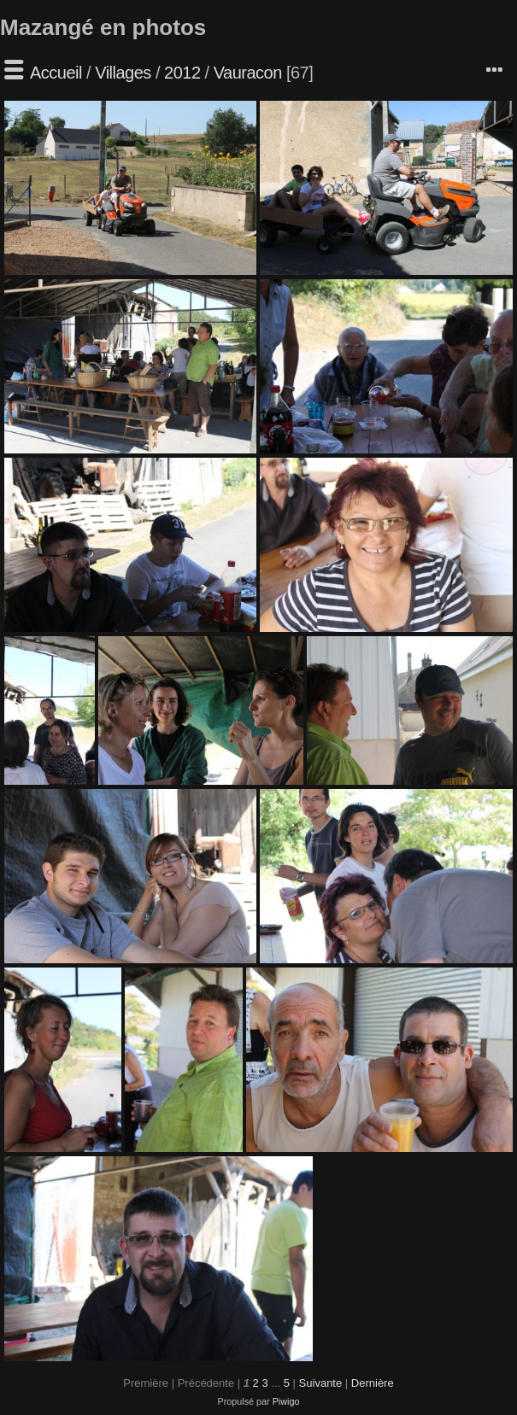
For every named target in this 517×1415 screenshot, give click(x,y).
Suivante (321, 1383)
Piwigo (286, 1401)
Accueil (56, 72)
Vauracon (248, 72)
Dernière (372, 1383)
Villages (123, 72)
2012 (182, 72)
